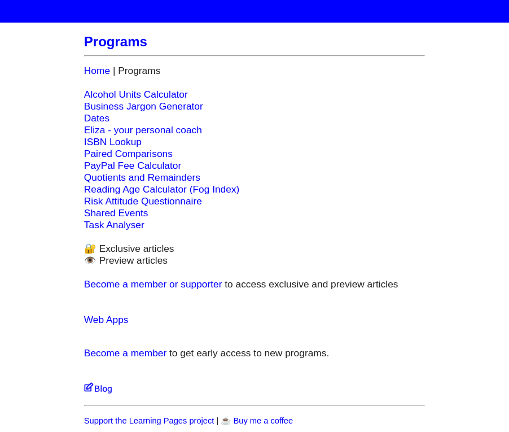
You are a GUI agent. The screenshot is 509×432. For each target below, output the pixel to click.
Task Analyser (114, 224)
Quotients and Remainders (142, 177)
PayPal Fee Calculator (132, 165)
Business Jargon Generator (143, 106)
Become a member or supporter (153, 284)
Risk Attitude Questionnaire (143, 201)
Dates (96, 118)
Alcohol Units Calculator (136, 94)
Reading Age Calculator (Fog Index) (161, 189)
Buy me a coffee (263, 420)
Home (97, 70)
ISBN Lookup (113, 141)
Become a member (125, 353)
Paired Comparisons (128, 153)
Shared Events (116, 213)
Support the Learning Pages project (149, 420)
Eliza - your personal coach (143, 130)
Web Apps (106, 319)
